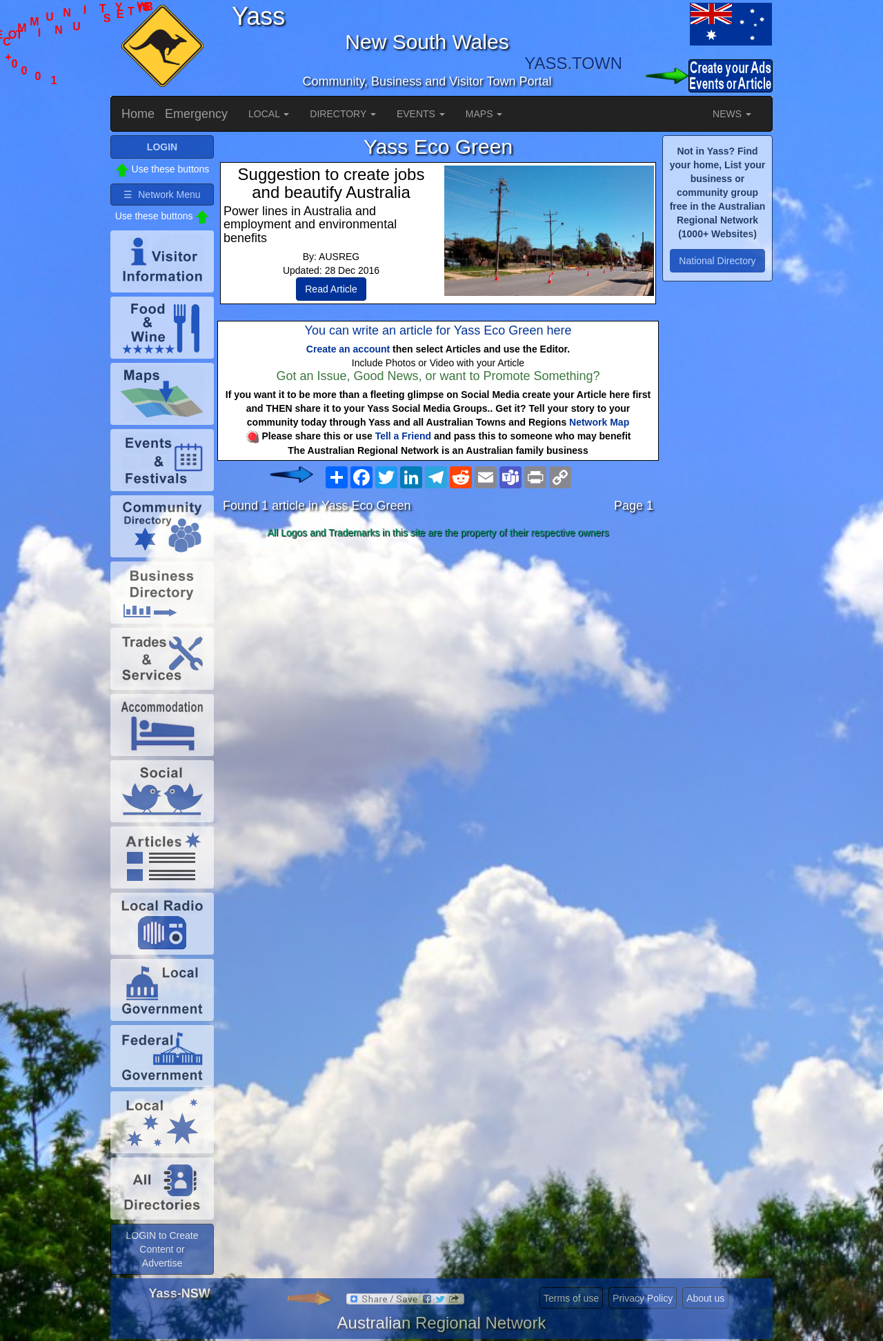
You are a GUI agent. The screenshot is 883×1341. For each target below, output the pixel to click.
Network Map (599, 422)
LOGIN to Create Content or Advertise (162, 1249)
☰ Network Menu (161, 194)
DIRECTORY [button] (343, 113)
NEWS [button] (732, 113)
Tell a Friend (403, 435)
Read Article (331, 289)
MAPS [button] (484, 113)
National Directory (717, 260)
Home (138, 114)
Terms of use (571, 1298)
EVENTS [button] (421, 113)
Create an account (348, 349)
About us (705, 1298)
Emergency (196, 114)
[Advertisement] (438, 652)
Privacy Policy (643, 1298)
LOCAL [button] (268, 113)
